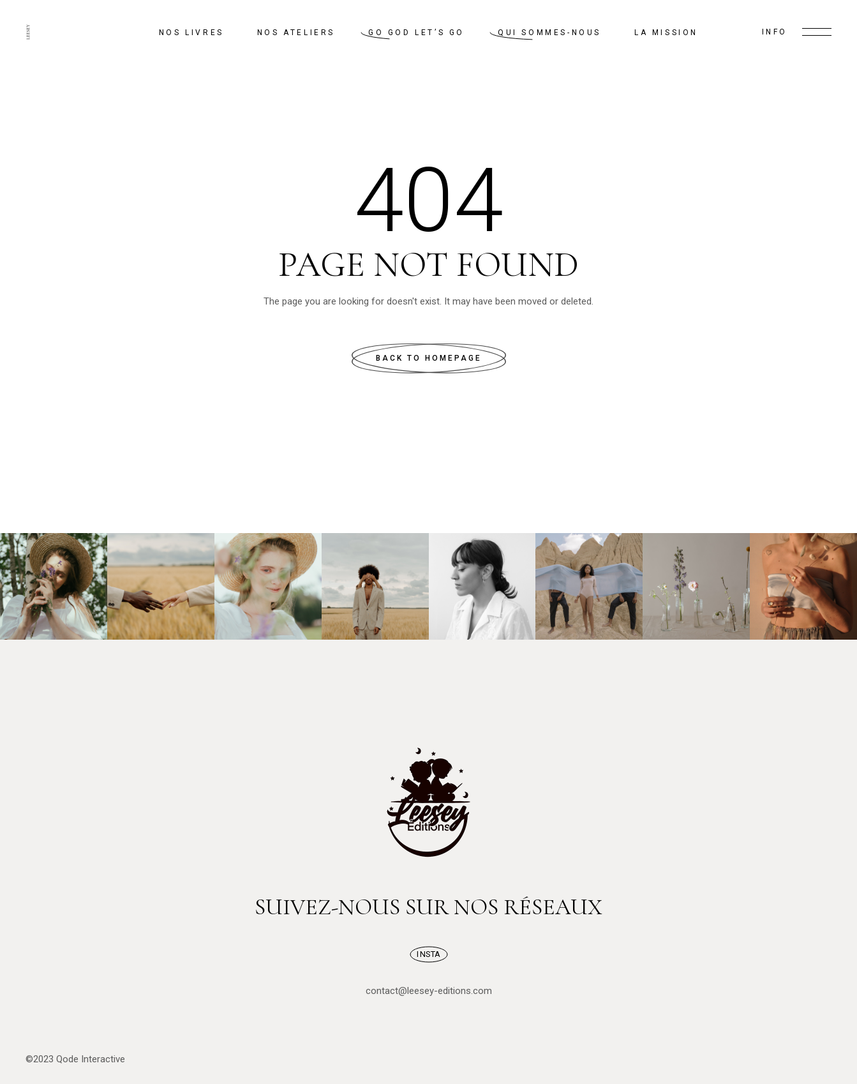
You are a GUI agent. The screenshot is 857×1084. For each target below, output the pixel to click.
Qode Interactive (90, 1059)
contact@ (386, 991)
